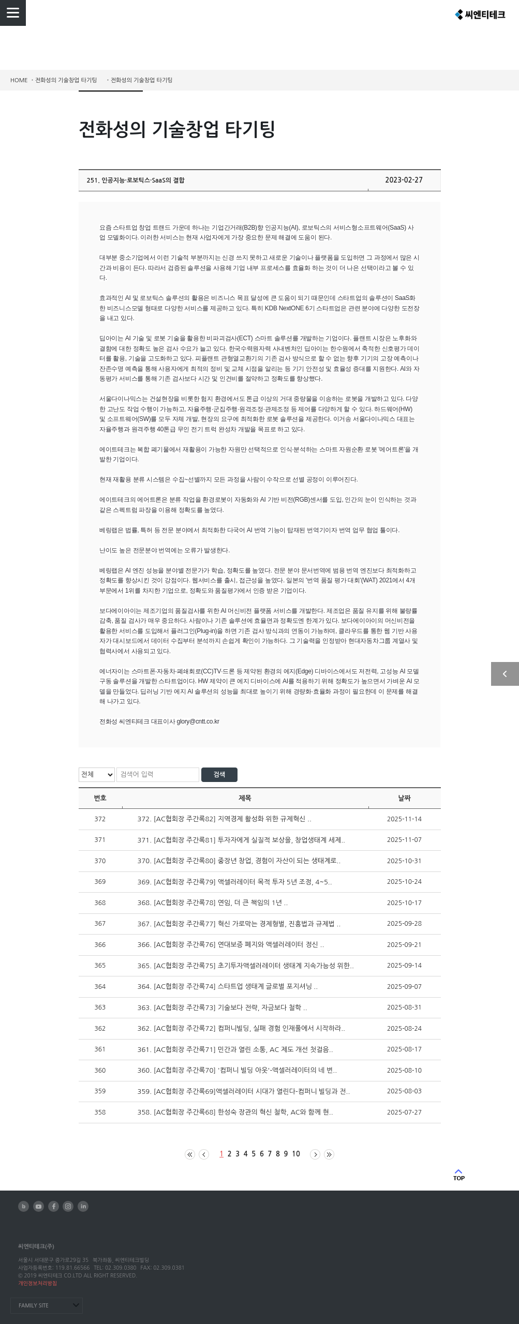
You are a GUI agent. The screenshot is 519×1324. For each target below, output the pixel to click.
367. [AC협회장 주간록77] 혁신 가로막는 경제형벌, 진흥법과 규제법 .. (239, 924)
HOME (19, 80)
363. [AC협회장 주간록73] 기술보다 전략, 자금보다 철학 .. (222, 1007)
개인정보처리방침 (37, 1283)
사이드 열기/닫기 (505, 674)
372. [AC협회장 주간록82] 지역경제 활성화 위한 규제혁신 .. (225, 819)
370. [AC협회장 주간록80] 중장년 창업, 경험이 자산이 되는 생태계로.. (239, 860)
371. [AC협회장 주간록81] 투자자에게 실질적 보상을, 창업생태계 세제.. (242, 840)
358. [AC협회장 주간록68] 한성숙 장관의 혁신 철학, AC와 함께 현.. (235, 1112)
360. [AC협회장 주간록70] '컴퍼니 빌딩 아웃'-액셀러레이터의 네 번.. (237, 1070)
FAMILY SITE (34, 1305)
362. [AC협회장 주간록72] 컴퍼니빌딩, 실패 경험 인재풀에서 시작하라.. (242, 1028)
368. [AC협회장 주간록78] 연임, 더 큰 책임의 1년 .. (213, 902)
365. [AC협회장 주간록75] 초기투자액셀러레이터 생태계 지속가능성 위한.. (246, 965)
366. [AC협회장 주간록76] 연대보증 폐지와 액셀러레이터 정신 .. (231, 944)
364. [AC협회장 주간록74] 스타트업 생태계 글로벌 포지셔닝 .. (228, 986)
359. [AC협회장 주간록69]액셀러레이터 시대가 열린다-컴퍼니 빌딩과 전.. (244, 1091)
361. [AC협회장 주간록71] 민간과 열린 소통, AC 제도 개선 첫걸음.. (235, 1049)
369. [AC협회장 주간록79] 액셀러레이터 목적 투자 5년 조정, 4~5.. (235, 882)
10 (296, 1154)
